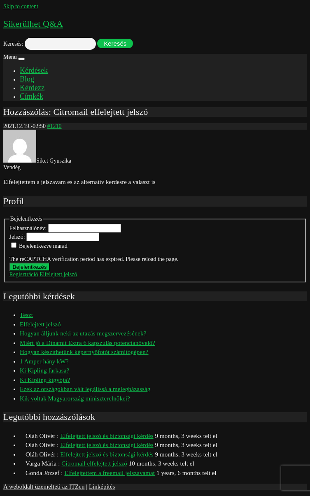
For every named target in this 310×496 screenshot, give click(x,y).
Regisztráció (23, 274)
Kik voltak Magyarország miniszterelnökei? (75, 398)
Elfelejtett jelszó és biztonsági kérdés (106, 436)
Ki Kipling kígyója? (45, 380)
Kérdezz (32, 88)
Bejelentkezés (30, 267)
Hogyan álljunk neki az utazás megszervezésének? (83, 333)
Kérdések (34, 70)
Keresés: (13, 44)
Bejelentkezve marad (43, 246)
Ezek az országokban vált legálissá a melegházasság (85, 389)
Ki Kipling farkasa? (44, 370)
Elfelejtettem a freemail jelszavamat (109, 473)
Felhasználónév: (28, 228)
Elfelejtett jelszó (58, 274)
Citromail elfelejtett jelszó (94, 463)
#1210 (54, 126)
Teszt (26, 315)
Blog (27, 79)
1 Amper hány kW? (44, 361)
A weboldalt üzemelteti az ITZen (43, 486)
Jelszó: (18, 237)
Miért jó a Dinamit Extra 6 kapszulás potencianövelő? (87, 343)
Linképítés (102, 486)
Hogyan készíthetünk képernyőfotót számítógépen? (84, 352)
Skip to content (20, 6)
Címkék (31, 96)
